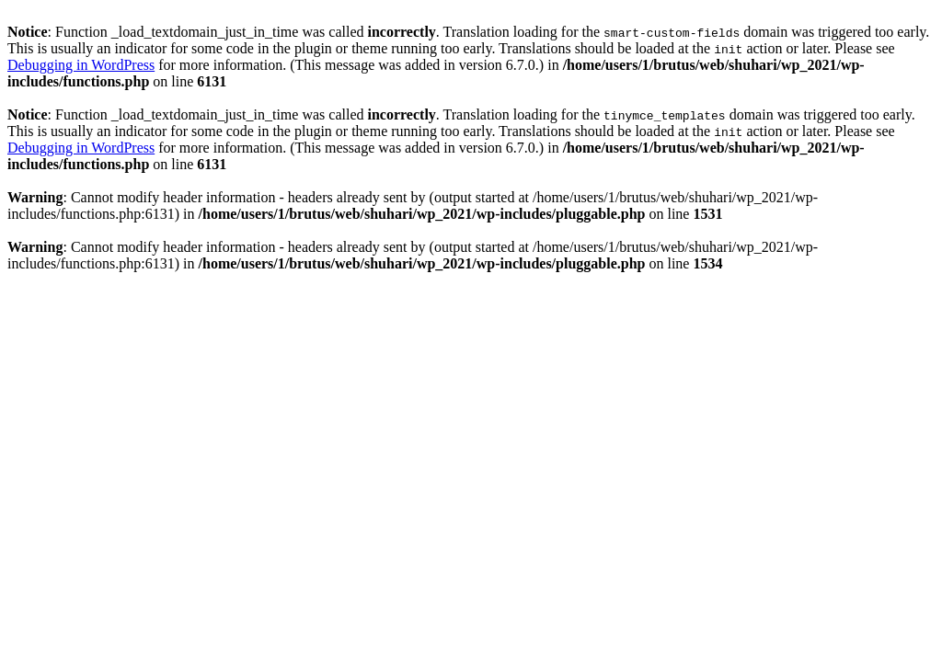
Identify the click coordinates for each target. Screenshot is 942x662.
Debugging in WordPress (81, 65)
